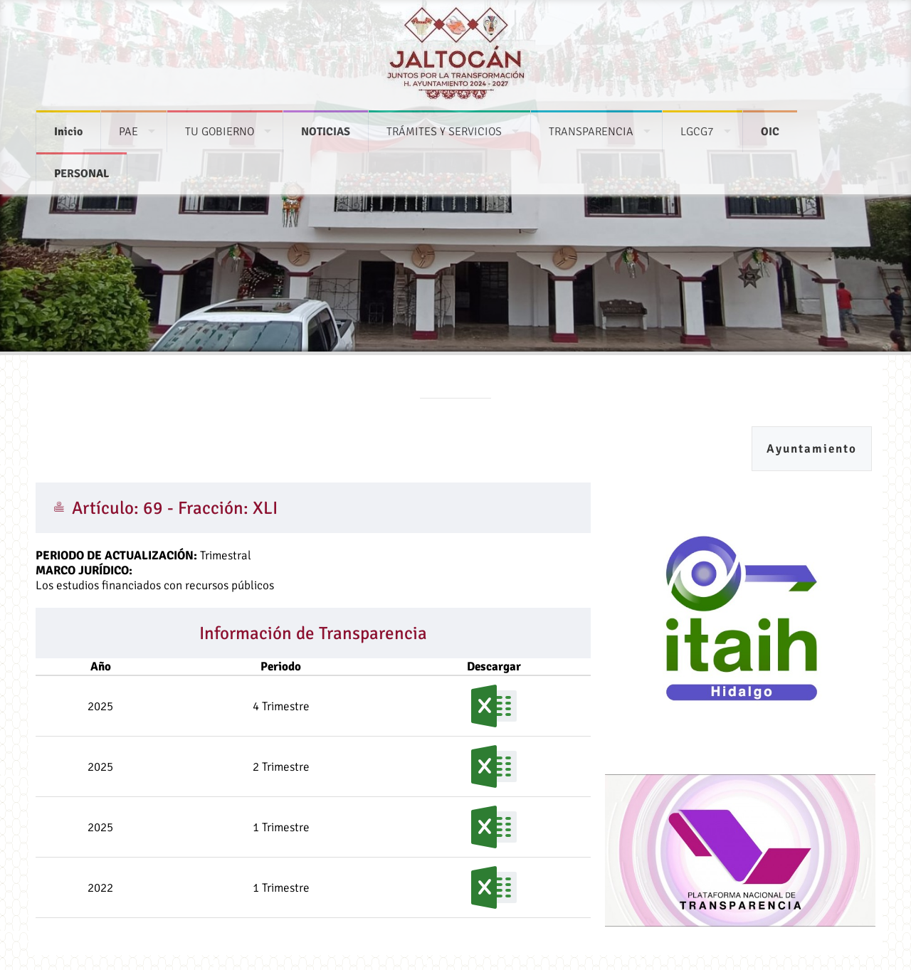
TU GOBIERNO (219, 125)
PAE (128, 125)
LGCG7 (697, 125)
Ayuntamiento (812, 448)
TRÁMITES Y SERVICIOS (444, 125)
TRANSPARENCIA (591, 125)
